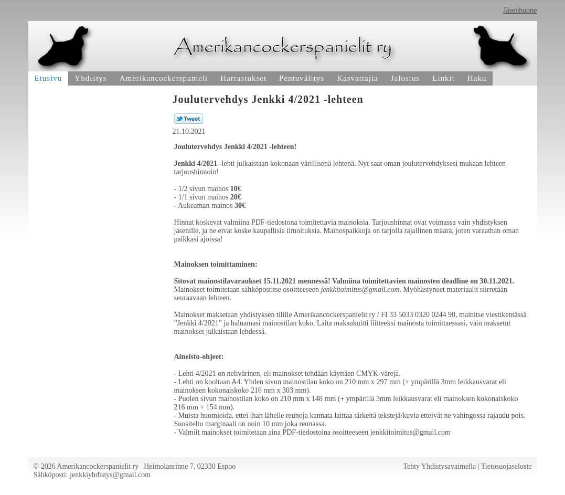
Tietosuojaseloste (506, 466)
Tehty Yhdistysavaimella (439, 466)
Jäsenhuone (520, 10)
